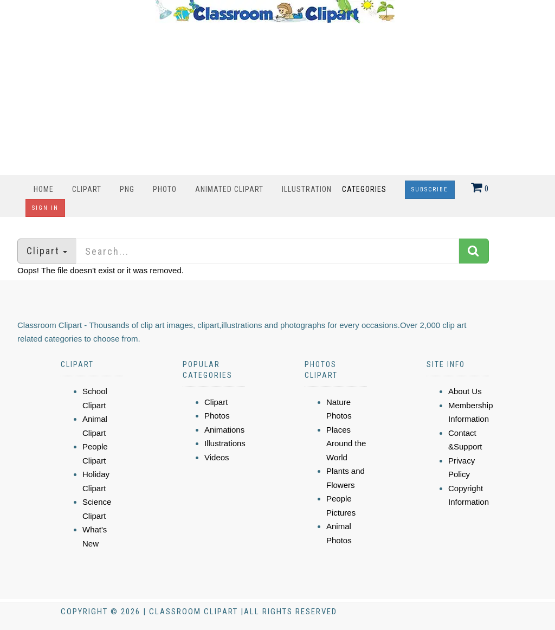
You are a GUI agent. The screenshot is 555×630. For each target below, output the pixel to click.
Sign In (45, 207)
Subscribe (429, 189)
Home (44, 189)
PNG (127, 189)
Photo (165, 189)
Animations (224, 429)
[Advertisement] (275, 99)
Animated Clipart (229, 189)
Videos (216, 457)
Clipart (86, 189)
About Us (465, 391)
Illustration (307, 189)
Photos (217, 415)
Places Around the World (346, 443)
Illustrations (225, 443)
